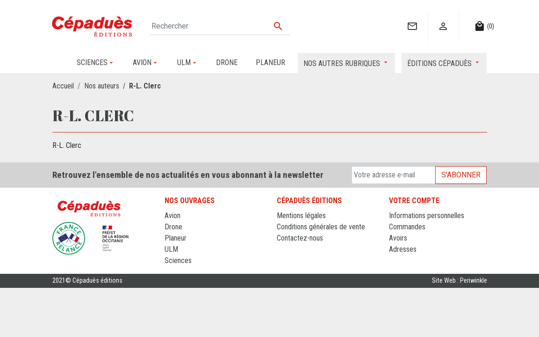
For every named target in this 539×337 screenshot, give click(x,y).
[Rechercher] (220, 26)
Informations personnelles (426, 215)
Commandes (407, 226)
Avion (172, 215)
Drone (173, 226)
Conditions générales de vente (321, 226)
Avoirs (398, 238)
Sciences (178, 260)
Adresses (403, 249)
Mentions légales (301, 215)
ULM (171, 249)
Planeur (176, 238)
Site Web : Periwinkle (459, 281)
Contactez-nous (300, 238)
